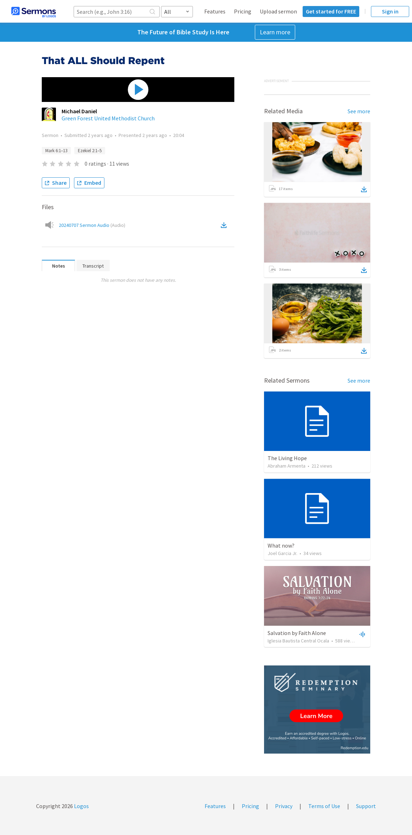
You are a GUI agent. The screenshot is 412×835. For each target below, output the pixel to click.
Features (214, 11)
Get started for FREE (331, 11)
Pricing (242, 11)
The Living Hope (287, 458)
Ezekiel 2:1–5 (90, 151)
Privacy (283, 806)
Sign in (390, 11)
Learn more (275, 32)
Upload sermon (278, 11)
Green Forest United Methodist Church (108, 118)
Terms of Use (324, 806)
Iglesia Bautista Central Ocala (298, 640)
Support (366, 806)
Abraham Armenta (286, 466)
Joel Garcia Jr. (282, 553)
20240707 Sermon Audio (92, 225)
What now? (281, 545)
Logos (81, 806)
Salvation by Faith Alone (297, 632)
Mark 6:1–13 (56, 151)
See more (359, 111)
